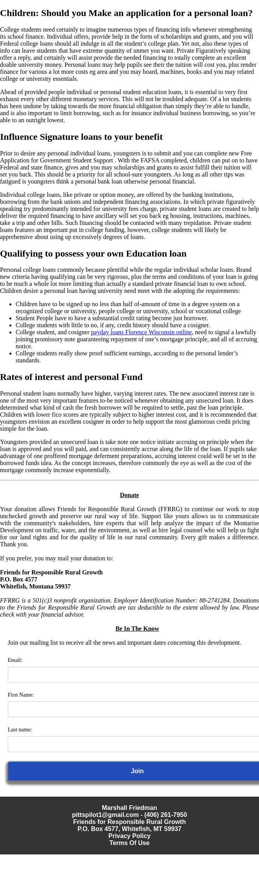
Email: (15, 660)
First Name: (21, 695)
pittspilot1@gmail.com (105, 814)
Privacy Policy (129, 836)
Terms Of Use (130, 843)
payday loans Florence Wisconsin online (141, 332)
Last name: (20, 730)
